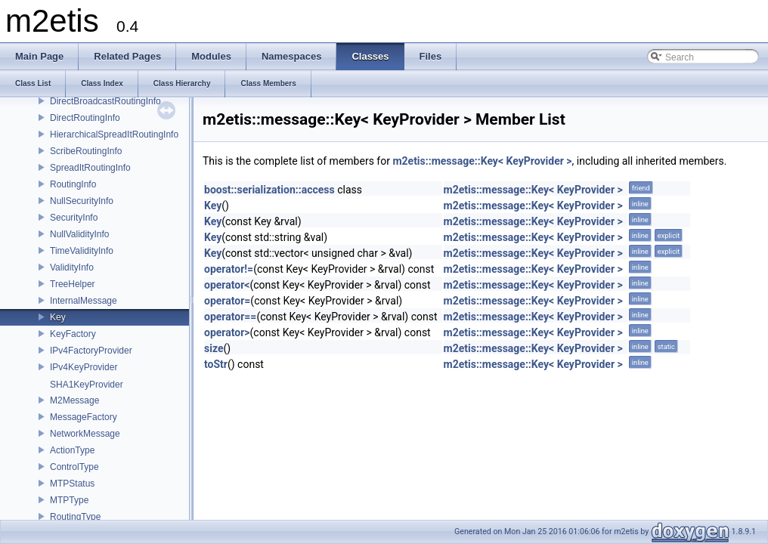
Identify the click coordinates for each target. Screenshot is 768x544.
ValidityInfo (72, 267)
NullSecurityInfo (81, 201)
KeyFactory (73, 334)
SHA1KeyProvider (86, 384)
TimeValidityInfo (81, 251)
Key (58, 317)
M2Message (74, 400)
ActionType (72, 450)
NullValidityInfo (79, 234)
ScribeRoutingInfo (86, 151)
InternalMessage (83, 300)
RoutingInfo (73, 184)
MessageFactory (83, 417)
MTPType (69, 500)
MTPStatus (72, 483)
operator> (227, 332)
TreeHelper (72, 284)
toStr (216, 364)
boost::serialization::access (269, 190)
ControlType (74, 467)
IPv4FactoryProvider (91, 350)
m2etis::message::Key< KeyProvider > (481, 161)
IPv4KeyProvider (83, 367)
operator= (227, 301)
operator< (226, 285)
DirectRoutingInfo (85, 118)
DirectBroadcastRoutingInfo (105, 101)
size (213, 348)
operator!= (228, 269)
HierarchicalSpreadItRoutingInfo (114, 134)
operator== (230, 317)
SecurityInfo (74, 217)
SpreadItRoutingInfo (90, 167)
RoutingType (75, 517)
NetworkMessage (85, 433)
